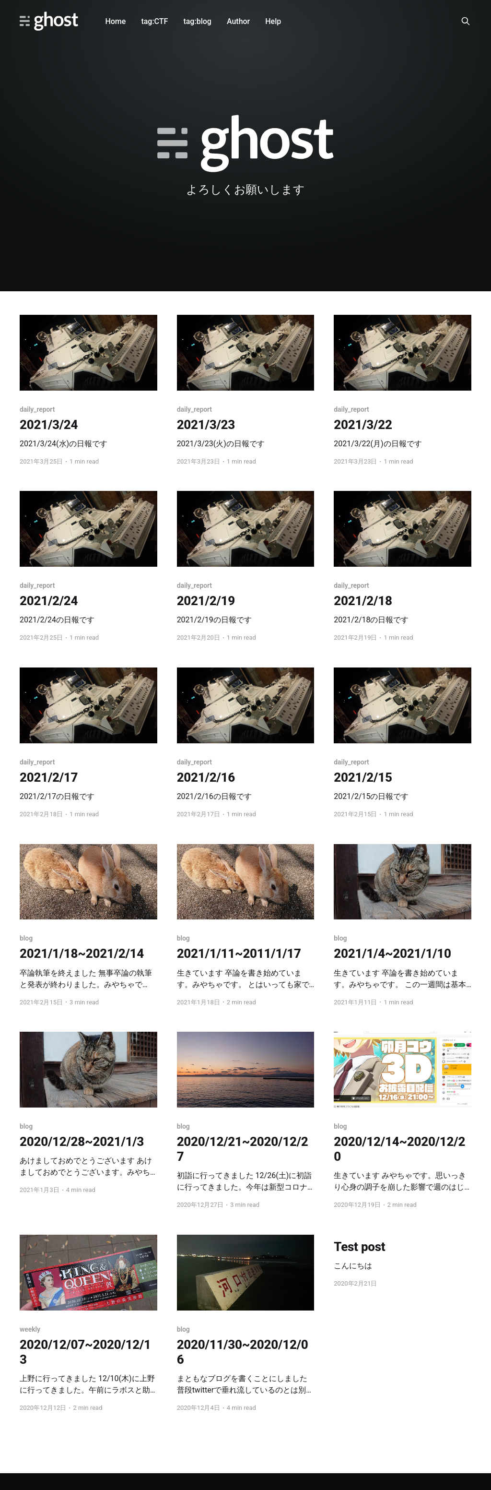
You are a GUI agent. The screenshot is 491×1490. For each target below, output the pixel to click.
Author (238, 21)
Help (273, 21)
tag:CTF (154, 21)
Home (115, 21)
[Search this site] (465, 21)
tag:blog (197, 21)
